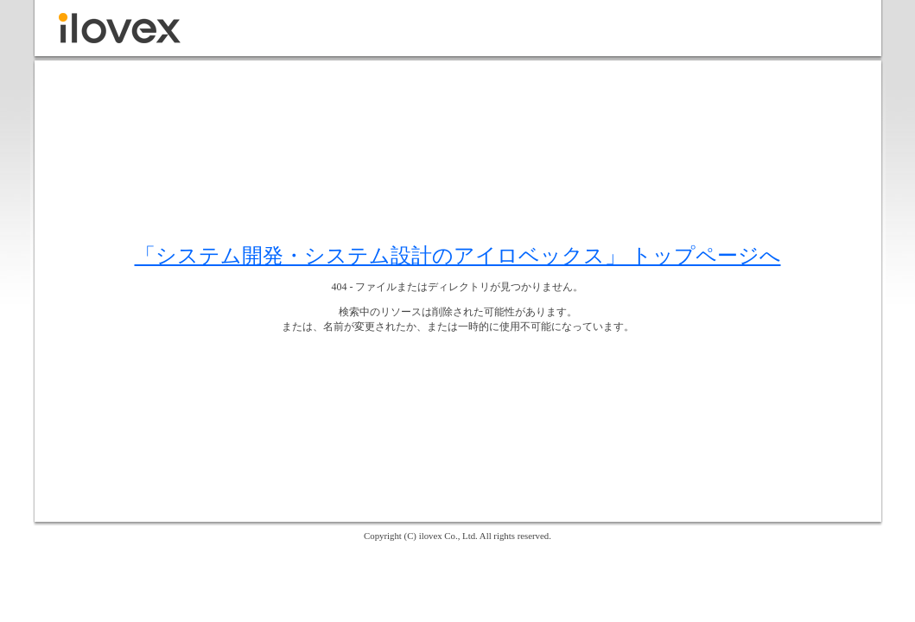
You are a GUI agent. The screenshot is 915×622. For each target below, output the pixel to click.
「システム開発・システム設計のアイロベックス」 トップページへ (458, 255)
